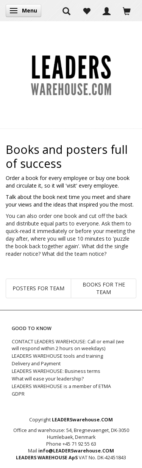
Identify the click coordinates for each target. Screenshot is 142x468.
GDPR (18, 394)
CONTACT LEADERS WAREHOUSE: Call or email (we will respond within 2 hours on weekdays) (68, 345)
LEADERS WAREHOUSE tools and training (57, 356)
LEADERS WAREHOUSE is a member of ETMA (61, 386)
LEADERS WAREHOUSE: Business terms (56, 371)
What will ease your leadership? (48, 379)
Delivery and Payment (36, 363)
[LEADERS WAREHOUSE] (71, 75)
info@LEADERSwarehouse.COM (76, 451)
